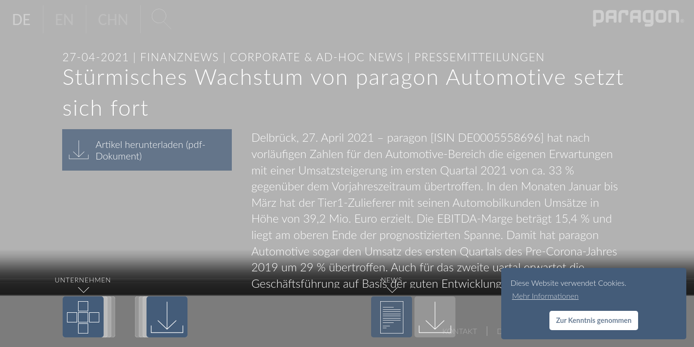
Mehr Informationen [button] (545, 295)
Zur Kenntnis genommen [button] (594, 320)
